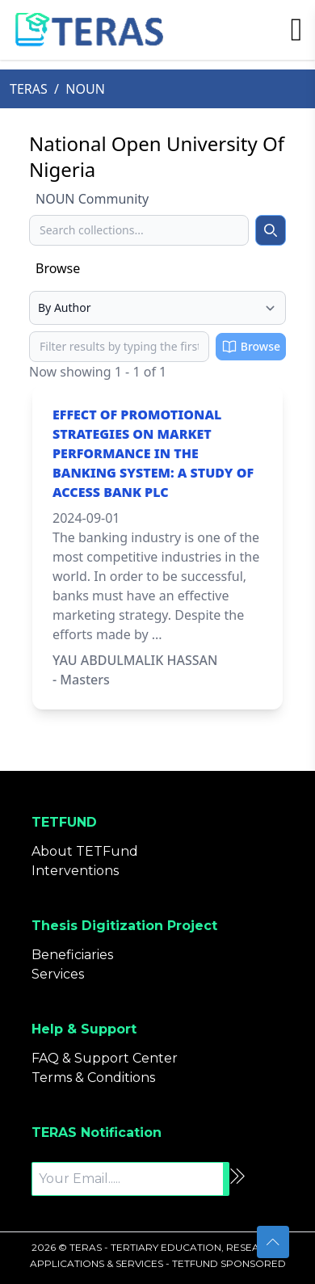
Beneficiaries (72, 954)
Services (58, 974)
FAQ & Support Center (105, 1058)
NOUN (85, 89)
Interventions (75, 870)
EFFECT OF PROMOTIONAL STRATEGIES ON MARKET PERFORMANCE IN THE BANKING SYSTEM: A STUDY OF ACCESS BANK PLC (153, 453)
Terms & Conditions (93, 1077)
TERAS (29, 89)
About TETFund (85, 851)
